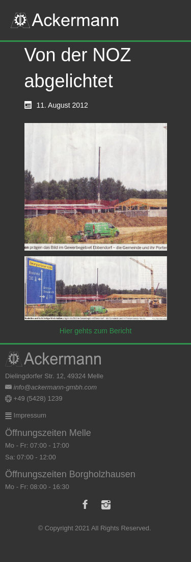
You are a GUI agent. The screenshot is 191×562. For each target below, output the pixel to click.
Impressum (29, 415)
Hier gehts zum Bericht (96, 331)
